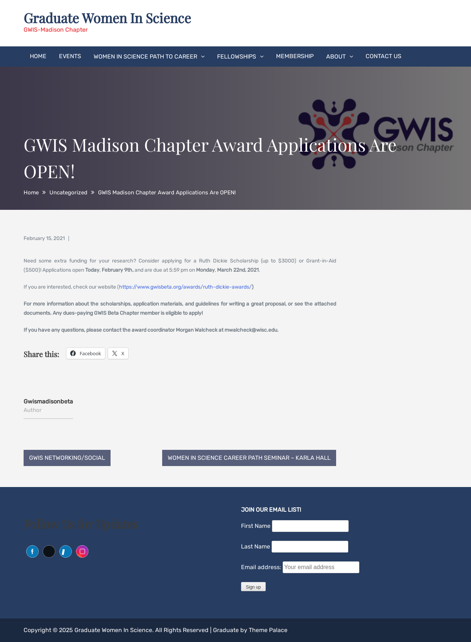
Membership (295, 56)
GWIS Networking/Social (67, 457)
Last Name (255, 546)
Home (38, 56)
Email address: (262, 567)
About (336, 56)
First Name (256, 525)
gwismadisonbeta (48, 401)
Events (70, 56)
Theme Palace (268, 630)
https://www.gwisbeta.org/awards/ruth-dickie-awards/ (185, 287)
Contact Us (383, 56)
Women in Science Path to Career (145, 56)
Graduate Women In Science (107, 18)
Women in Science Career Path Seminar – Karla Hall (249, 457)
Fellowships (236, 56)
